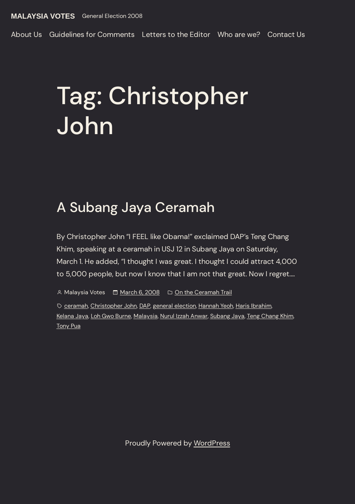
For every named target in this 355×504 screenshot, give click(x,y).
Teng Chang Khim (270, 316)
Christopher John (113, 306)
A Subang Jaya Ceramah (136, 207)
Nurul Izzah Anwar (184, 316)
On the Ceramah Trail (203, 292)
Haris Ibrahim (253, 306)
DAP (144, 306)
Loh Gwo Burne (111, 316)
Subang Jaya (227, 316)
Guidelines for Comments (92, 34)
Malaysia (146, 316)
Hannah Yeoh (215, 306)
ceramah (76, 306)
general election (174, 306)
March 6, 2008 (140, 292)
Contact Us (286, 34)
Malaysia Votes (43, 16)
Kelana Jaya (72, 316)
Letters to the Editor (176, 34)
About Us (26, 34)
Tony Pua (69, 326)
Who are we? (238, 34)
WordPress (212, 443)
